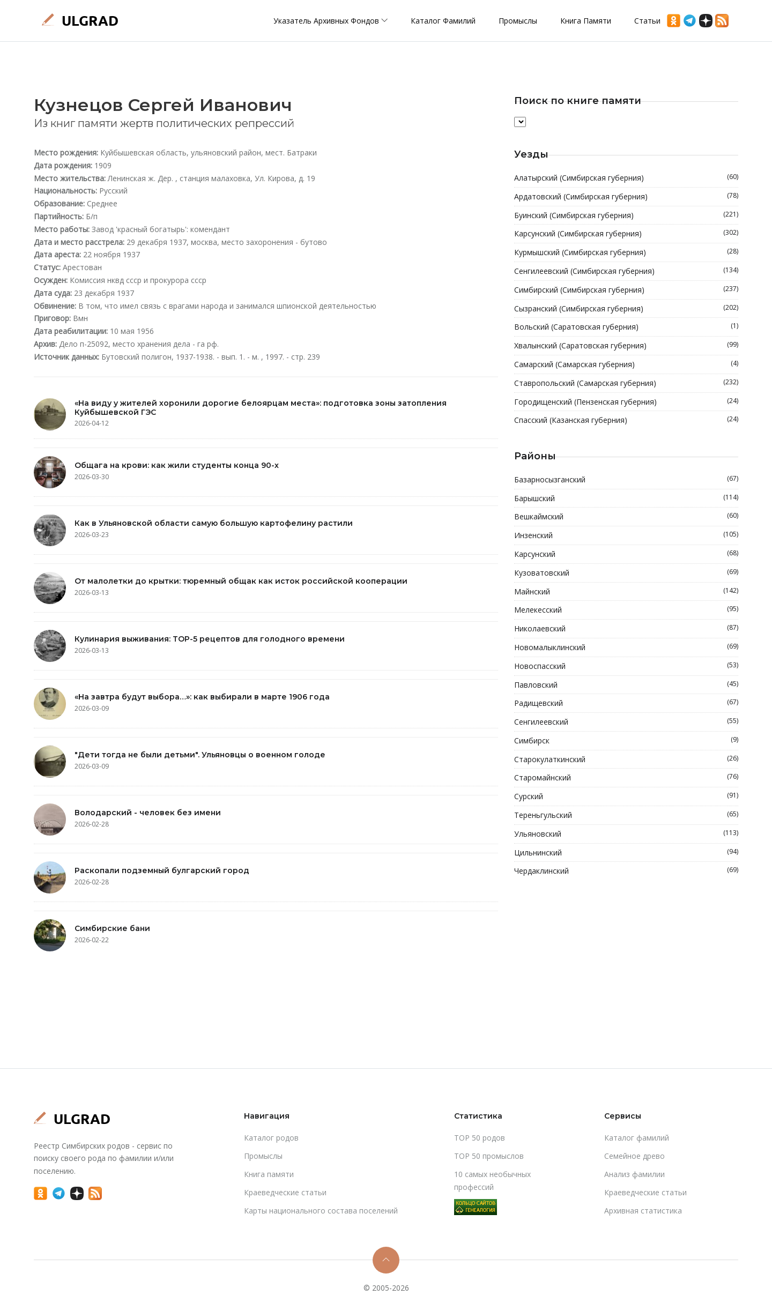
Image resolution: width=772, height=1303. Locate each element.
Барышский (626, 498)
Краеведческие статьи (285, 1192)
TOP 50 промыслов (489, 1156)
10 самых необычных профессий (492, 1180)
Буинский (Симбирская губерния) (626, 215)
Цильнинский (626, 852)
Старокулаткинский (626, 759)
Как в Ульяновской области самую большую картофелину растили (214, 523)
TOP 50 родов (479, 1138)
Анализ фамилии (634, 1174)
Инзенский (626, 535)
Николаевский (626, 628)
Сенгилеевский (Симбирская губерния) (626, 271)
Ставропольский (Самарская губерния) (626, 383)
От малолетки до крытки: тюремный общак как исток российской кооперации (241, 581)
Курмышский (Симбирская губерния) (626, 252)
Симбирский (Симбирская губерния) (626, 290)
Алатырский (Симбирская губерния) (626, 178)
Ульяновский (626, 834)
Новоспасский (626, 666)
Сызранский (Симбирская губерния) (626, 308)
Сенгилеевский (626, 722)
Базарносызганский (626, 479)
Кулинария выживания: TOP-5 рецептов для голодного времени (210, 639)
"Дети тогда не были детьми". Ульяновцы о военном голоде (200, 755)
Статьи (647, 21)
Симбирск (626, 740)
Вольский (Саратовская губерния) (626, 327)
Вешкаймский (626, 516)
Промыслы (518, 21)
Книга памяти (585, 21)
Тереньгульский (626, 815)
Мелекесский (626, 610)
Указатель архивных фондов (330, 21)
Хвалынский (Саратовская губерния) (626, 345)
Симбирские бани (112, 928)
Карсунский (626, 554)
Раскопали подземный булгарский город (162, 870)
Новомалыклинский (626, 647)
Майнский (626, 591)
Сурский (626, 796)
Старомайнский (626, 777)
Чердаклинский (626, 871)
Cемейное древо (634, 1156)
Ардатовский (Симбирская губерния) (626, 196)
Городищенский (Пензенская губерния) (626, 402)
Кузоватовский (626, 573)
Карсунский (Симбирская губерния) (626, 233)
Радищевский (626, 703)
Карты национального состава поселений (321, 1210)
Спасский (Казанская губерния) (626, 420)
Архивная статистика (643, 1210)
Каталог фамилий (443, 21)
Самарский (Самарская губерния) (626, 364)
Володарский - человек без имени (148, 812)
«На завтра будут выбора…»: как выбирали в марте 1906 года (202, 697)
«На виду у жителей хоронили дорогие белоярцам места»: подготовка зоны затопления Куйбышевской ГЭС (261, 407)
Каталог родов (271, 1138)
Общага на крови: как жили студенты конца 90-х (177, 465)
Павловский (626, 685)
